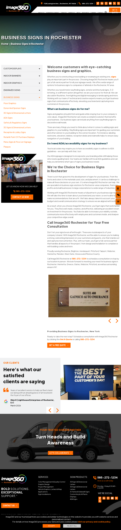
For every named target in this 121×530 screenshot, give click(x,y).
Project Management (46, 487)
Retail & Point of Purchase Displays (19, 137)
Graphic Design (44, 484)
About (78, 12)
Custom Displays (12, 68)
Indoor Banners (12, 75)
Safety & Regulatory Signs (15, 122)
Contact (100, 12)
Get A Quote (66, 339)
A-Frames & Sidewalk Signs (80, 492)
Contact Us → (10, 505)
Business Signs (12, 97)
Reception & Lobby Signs (15, 132)
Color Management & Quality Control (51, 482)
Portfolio (72, 12)
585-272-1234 (79, 258)
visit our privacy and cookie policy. (94, 521)
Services (64, 12)
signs (113, 76)
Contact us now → (21, 197)
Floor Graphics (10, 103)
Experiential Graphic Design (52, 13)
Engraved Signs (12, 90)
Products (41, 12)
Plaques (7, 146)
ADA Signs (8, 118)
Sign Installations (44, 494)
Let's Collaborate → (60, 453)
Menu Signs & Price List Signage (17, 142)
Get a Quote (115, 10)
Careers (93, 12)
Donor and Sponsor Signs (15, 108)
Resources (85, 12)
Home (4, 43)
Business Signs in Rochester (27, 43)
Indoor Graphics (13, 83)
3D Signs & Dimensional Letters (17, 113)
